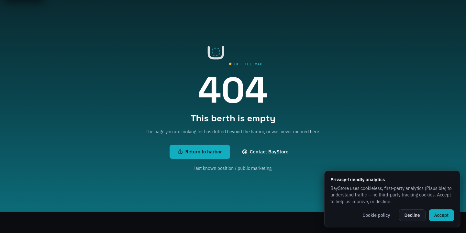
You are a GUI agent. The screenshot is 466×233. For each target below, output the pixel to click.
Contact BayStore (265, 152)
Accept (441, 215)
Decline (412, 215)
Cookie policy (376, 215)
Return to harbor (200, 152)
